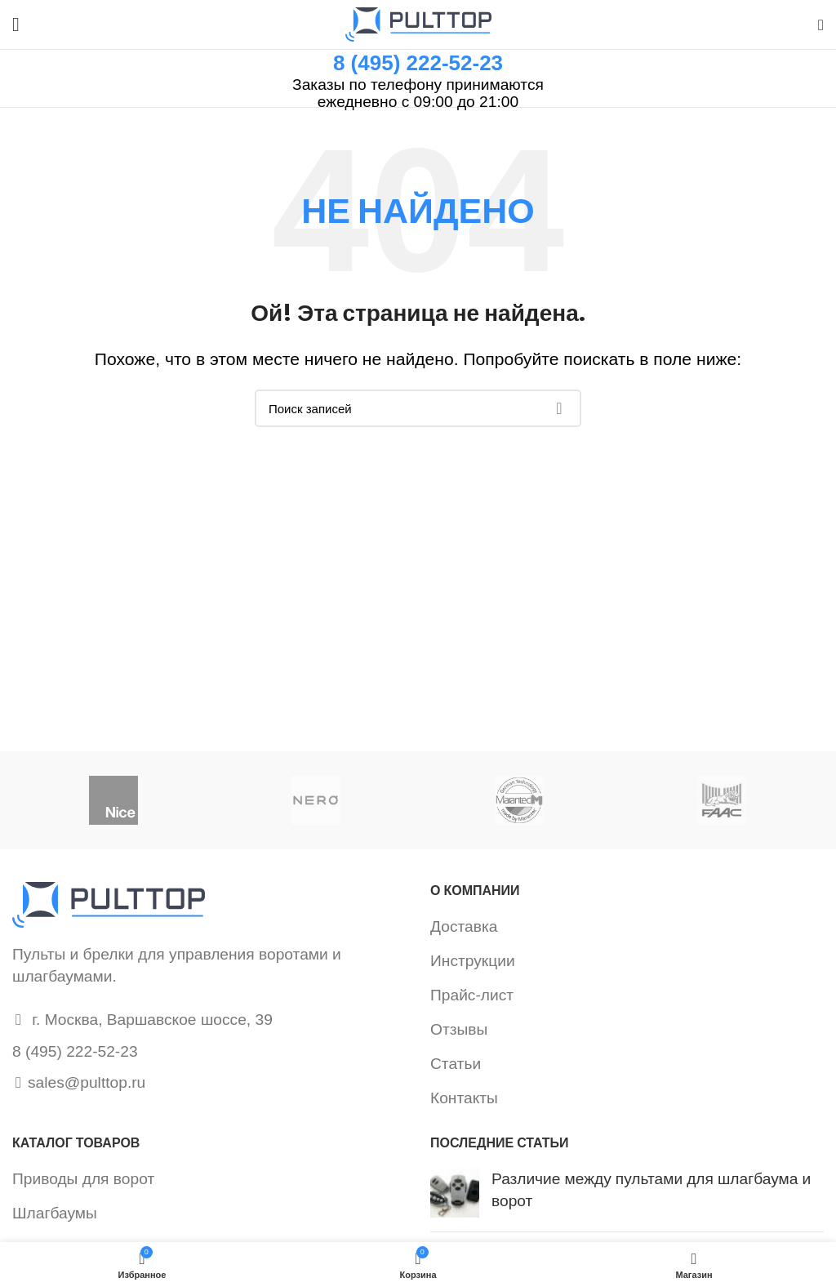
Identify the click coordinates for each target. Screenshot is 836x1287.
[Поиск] (821, 24)
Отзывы (458, 1029)
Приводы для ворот (83, 1178)
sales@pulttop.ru (86, 1082)
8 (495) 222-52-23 (418, 63)
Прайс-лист (472, 995)
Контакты (464, 1098)
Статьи (455, 1063)
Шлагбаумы (54, 1213)
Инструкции (472, 960)
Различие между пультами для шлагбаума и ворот (651, 1190)
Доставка (463, 926)
